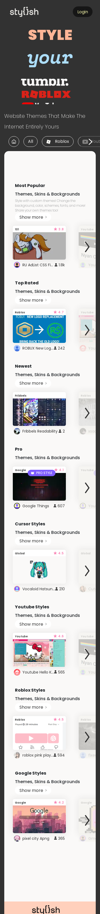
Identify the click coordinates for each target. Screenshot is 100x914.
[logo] (33, 11)
